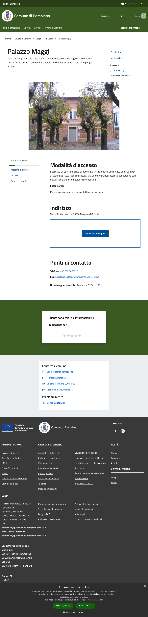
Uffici (4, 463)
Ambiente (79, 468)
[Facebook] (110, 16)
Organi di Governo (10, 453)
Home (8, 38)
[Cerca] (142, 15)
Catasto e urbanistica (48, 478)
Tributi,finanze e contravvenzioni (90, 463)
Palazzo (49, 38)
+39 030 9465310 (69, 271)
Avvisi (114, 463)
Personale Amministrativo (14, 478)
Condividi (116, 52)
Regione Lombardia (11, 3)
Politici (5, 473)
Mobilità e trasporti (47, 488)
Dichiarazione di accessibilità (88, 519)
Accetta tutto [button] (63, 606)
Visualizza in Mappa (95, 233)
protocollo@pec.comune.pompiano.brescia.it (78, 277)
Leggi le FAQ (44, 514)
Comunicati (116, 458)
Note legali (80, 514)
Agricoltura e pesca (84, 483)
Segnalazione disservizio (50, 509)
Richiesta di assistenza (49, 519)
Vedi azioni (117, 58)
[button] (74, 612)
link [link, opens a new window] (101, 600)
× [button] (145, 586)
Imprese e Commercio (48, 468)
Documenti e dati (10, 483)
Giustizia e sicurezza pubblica (89, 458)
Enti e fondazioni (10, 468)
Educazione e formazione (87, 452)
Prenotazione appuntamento (52, 504)
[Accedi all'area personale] (132, 3)
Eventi (114, 482)
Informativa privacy (84, 509)
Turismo (42, 483)
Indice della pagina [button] (19, 160)
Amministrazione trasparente (89, 504)
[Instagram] (117, 16)
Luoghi (39, 38)
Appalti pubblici (45, 473)
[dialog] (74, 600)
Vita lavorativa (45, 463)
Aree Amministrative (12, 458)
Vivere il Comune (23, 38)
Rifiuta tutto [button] (85, 605)
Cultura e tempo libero (49, 458)
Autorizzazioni (81, 478)
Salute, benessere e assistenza (89, 473)
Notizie (114, 453)
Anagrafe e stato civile (49, 453)
